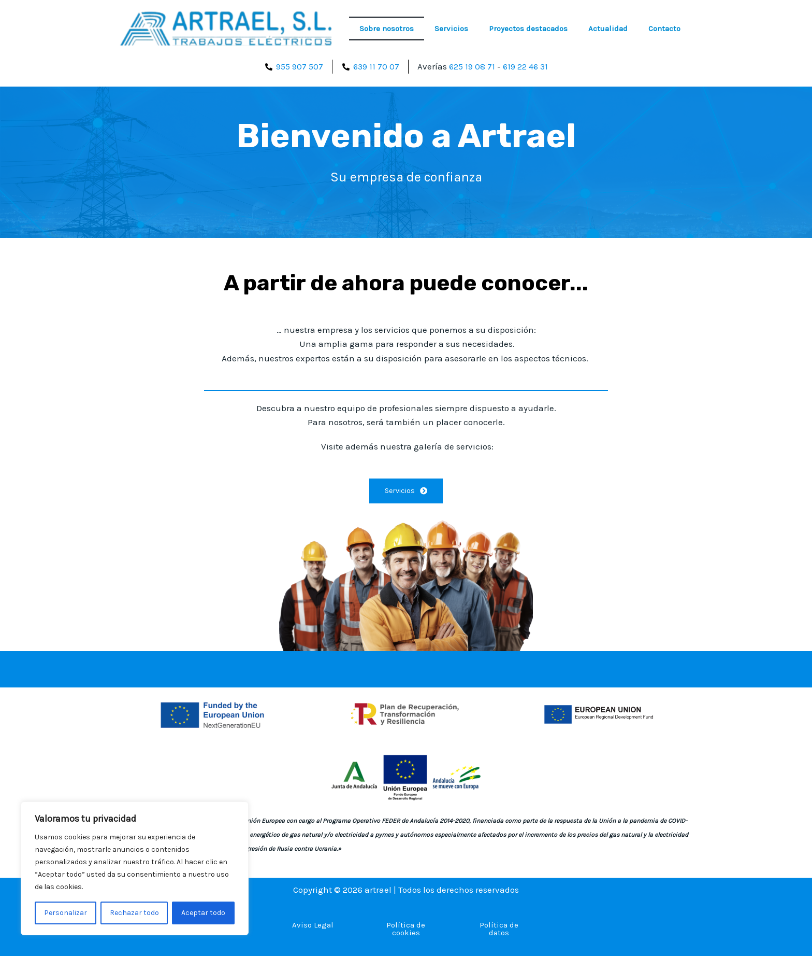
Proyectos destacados (528, 28)
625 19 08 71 (470, 66)
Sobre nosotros (386, 28)
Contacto (664, 28)
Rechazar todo (134, 912)
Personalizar (65, 912)
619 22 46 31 (526, 66)
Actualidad (608, 28)
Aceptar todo (203, 912)
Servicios (451, 28)
